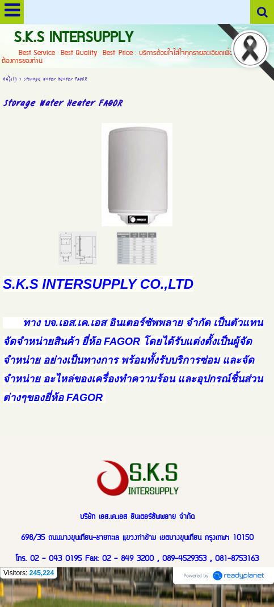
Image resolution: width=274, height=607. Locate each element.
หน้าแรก (10, 78)
